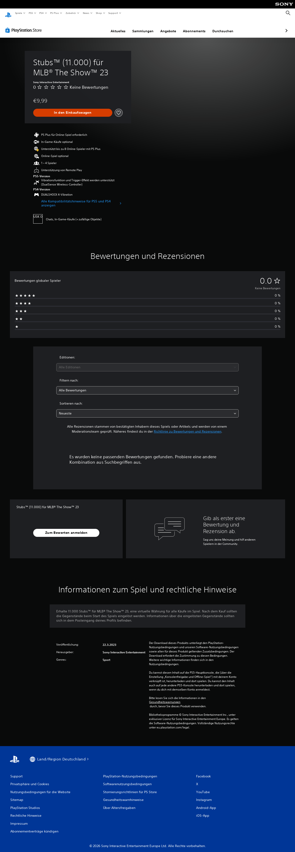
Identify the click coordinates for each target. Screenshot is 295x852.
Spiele (18, 13)
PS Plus (54, 13)
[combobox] (147, 363)
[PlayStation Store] (24, 25)
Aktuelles (93, 26)
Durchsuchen (197, 26)
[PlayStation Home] (8, 13)
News (86, 13)
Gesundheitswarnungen (164, 697)
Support (113, 13)
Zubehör (71, 13)
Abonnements (169, 26)
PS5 (31, 13)
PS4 (41, 13)
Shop (99, 13)
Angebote (143, 26)
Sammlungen (118, 26)
